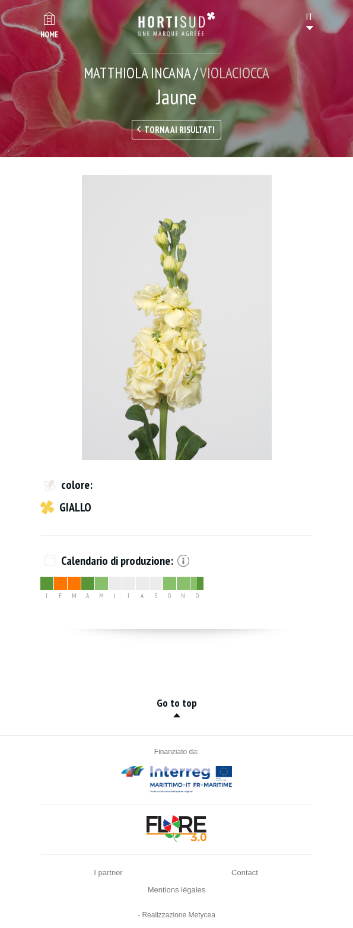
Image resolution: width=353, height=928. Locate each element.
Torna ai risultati (179, 129)
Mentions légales (177, 889)
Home (49, 35)
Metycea (202, 915)
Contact (244, 872)
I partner (108, 872)
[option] (177, 317)
